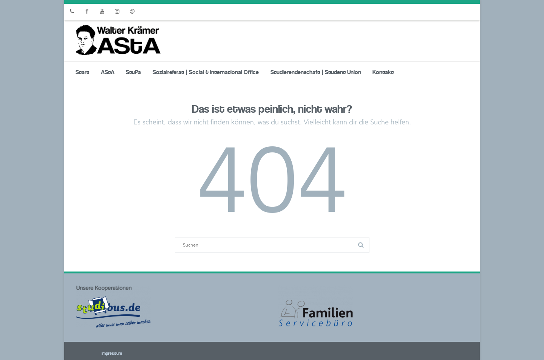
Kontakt (383, 73)
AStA (107, 73)
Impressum (101, 353)
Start (82, 73)
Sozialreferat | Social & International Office (206, 73)
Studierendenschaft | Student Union (315, 73)
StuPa (133, 73)
